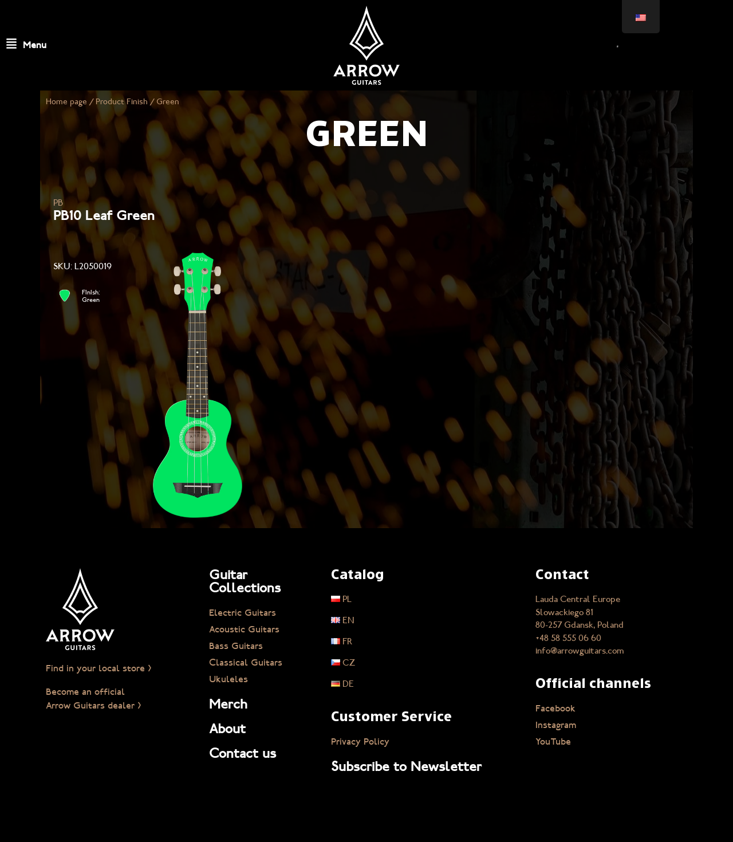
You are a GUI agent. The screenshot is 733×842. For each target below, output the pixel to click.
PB (58, 203)
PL (341, 599)
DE (342, 684)
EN (342, 620)
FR (342, 641)
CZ (343, 663)
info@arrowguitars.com (579, 651)
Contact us (242, 753)
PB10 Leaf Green (104, 215)
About (227, 729)
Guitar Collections (245, 581)
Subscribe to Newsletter (406, 766)
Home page (66, 102)
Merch (228, 704)
